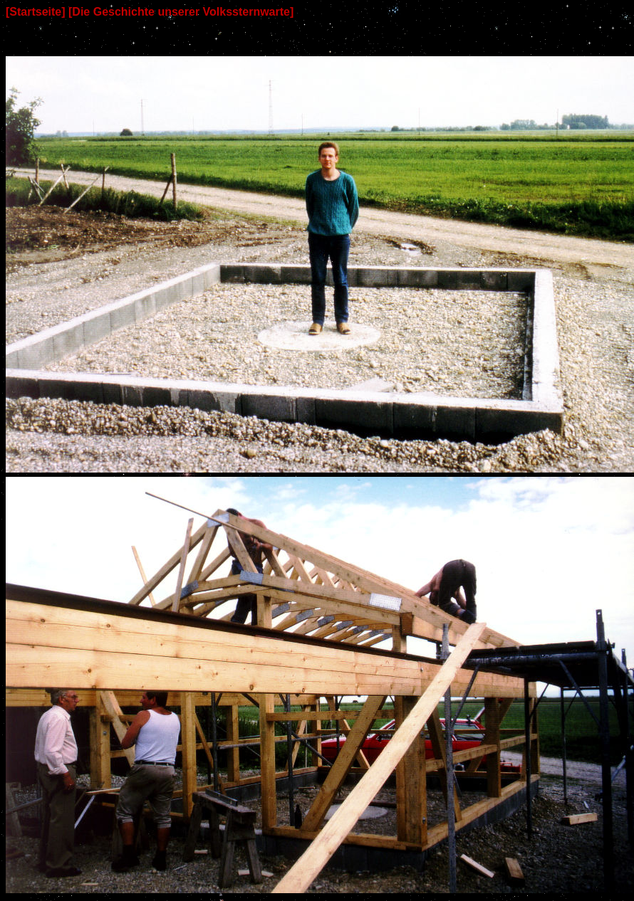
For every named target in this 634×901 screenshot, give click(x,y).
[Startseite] (36, 12)
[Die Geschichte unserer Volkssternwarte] (180, 12)
